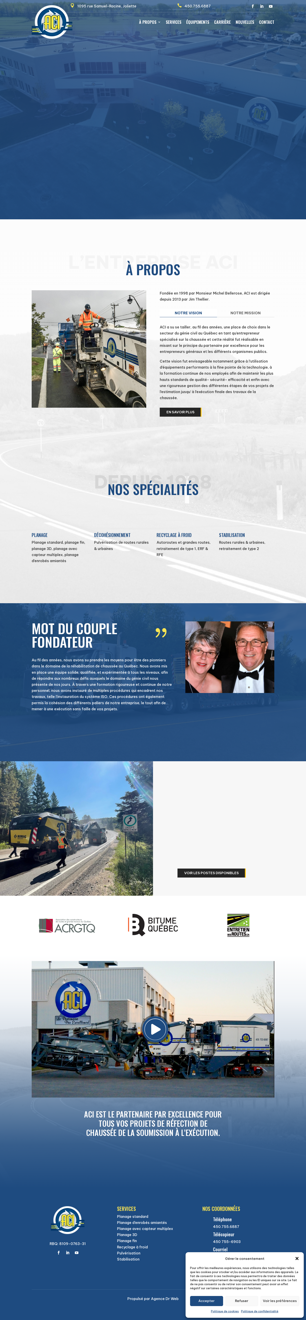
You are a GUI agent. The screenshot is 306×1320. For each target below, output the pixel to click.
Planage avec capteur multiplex (145, 1228)
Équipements (197, 22)
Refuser (241, 1301)
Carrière (222, 22)
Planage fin (127, 1241)
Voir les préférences (280, 1301)
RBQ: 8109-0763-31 (68, 1243)
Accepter (206, 1301)
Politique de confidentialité (259, 1311)
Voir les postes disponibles (211, 873)
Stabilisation (128, 1259)
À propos (147, 22)
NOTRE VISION (188, 313)
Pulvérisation (128, 1253)
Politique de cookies (225, 1311)
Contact (266, 22)
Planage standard (132, 1216)
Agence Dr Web (164, 1298)
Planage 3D (127, 1234)
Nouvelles (245, 22)
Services (173, 22)
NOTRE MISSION (246, 313)
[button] (297, 1258)
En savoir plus (180, 412)
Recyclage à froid (132, 1247)
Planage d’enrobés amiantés (142, 1222)
